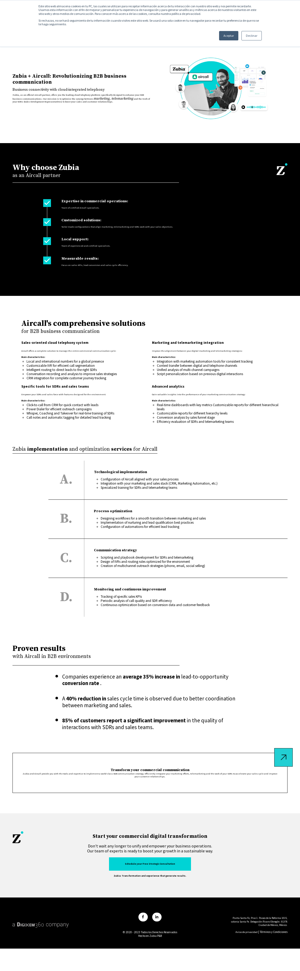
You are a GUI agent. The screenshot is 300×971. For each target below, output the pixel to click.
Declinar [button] (244, 37)
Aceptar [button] (221, 37)
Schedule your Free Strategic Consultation (150, 895)
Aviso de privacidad (246, 959)
